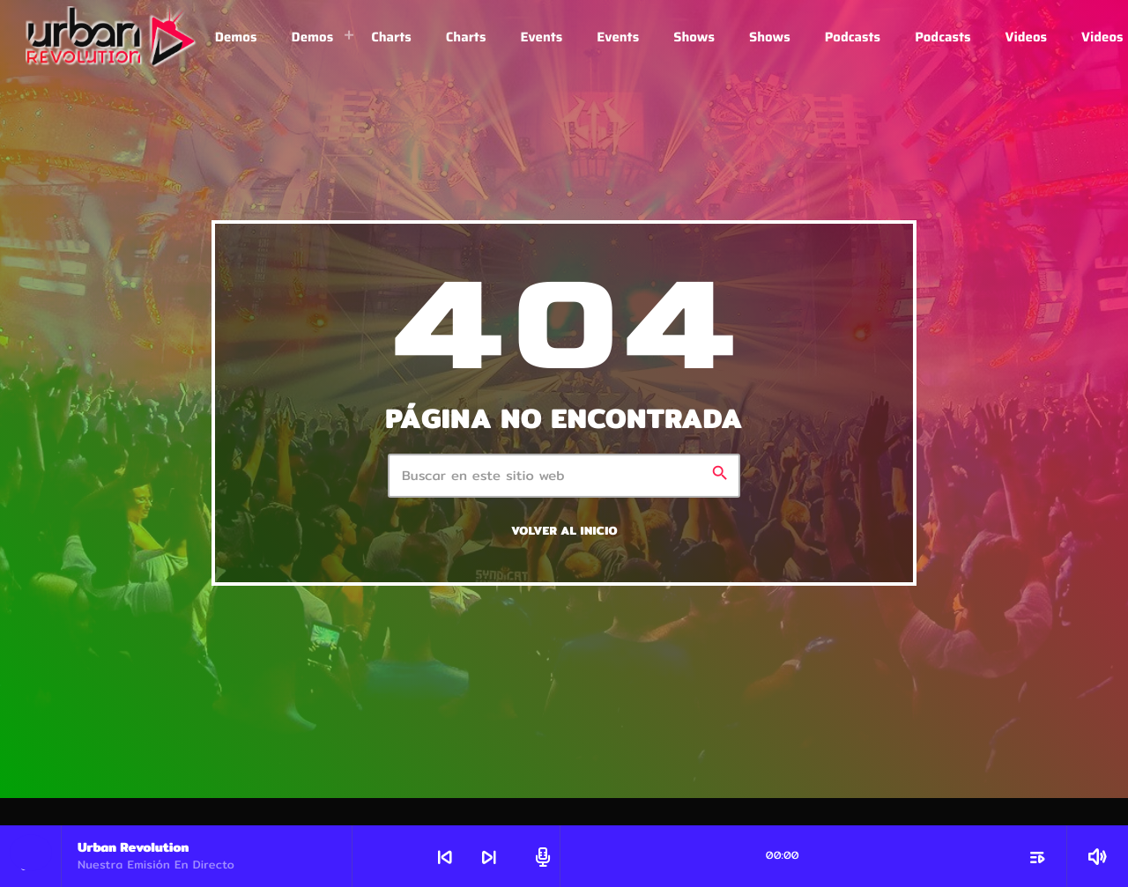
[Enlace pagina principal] (111, 37)
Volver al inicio (564, 530)
